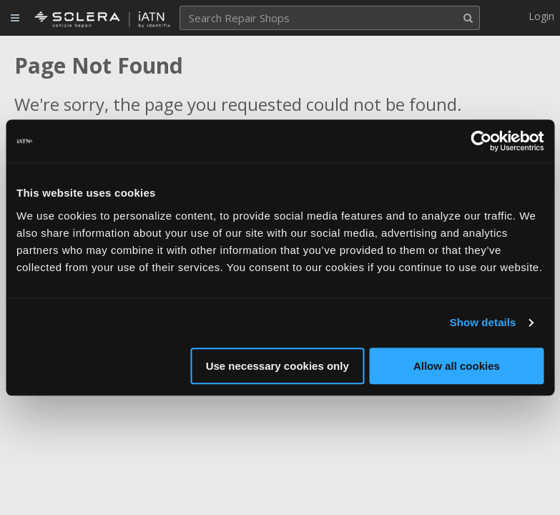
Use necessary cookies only (277, 366)
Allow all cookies (456, 366)
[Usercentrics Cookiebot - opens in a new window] (481, 141)
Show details (483, 322)
